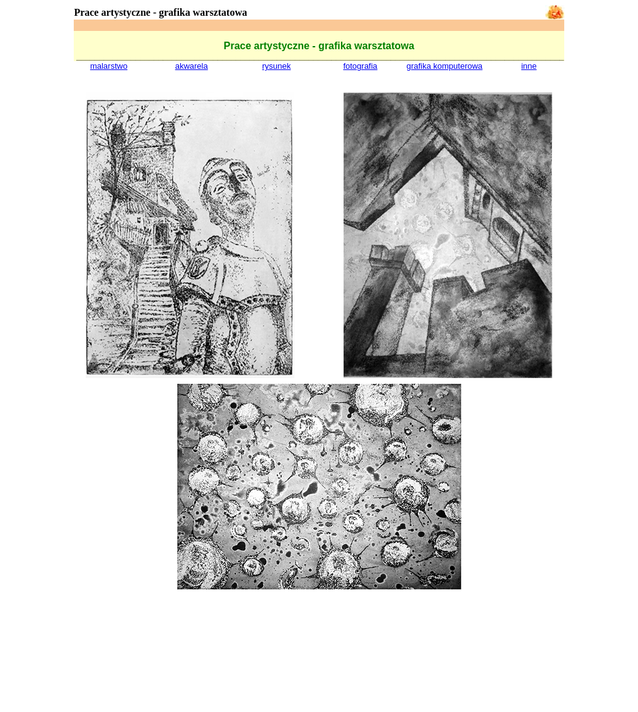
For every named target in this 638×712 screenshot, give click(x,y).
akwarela (191, 66)
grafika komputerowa (445, 66)
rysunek (276, 66)
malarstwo (108, 66)
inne (529, 66)
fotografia (360, 66)
